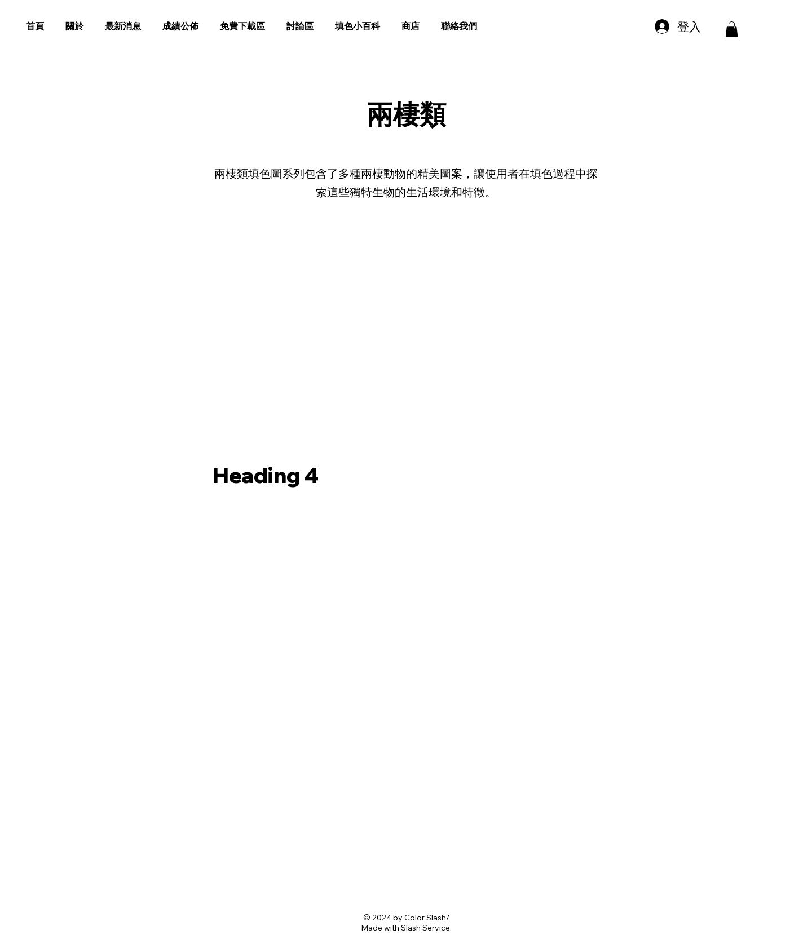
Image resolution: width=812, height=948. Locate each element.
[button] (731, 29)
